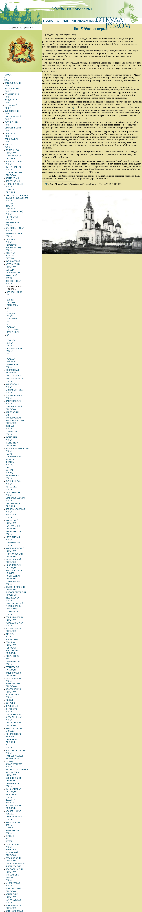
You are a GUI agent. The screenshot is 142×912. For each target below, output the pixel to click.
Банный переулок (15, 645)
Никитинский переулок (19, 322)
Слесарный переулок (17, 746)
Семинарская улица (17, 313)
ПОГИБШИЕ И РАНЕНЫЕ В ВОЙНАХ (21, 886)
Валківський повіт (15, 80)
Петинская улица (15, 151)
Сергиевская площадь (18, 380)
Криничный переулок (18, 699)
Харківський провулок (18, 823)
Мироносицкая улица (18, 134)
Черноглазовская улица (19, 295)
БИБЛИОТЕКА (10, 877)
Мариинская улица (16, 800)
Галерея (8, 865)
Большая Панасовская (18, 181)
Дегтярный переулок (17, 669)
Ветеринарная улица (17, 122)
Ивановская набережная (19, 681)
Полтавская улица (16, 612)
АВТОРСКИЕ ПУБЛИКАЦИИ (17, 868)
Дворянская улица (16, 444)
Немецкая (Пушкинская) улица (19, 168)
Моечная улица (14, 594)
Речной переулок (15, 621)
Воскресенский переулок (20, 826)
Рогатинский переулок (18, 734)
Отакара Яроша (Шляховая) (20, 362)
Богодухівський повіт (17, 77)
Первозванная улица (17, 719)
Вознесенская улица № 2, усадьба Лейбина (20, 214)
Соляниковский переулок (20, 353)
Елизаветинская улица (18, 233)
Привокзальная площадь (20, 809)
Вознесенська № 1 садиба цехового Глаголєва (21, 194)
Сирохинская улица (17, 788)
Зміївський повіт (14, 86)
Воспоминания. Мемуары (18, 871)
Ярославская (13, 131)
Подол (9, 397)
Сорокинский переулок (19, 441)
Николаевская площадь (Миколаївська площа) (19, 326)
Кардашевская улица (17, 568)
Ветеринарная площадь (19, 660)
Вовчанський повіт (15, 83)
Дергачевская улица (17, 672)
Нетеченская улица (16, 310)
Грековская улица (15, 218)
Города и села (11, 74)
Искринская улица (16, 298)
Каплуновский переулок (19, 242)
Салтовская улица (16, 630)
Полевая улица (14, 609)
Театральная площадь (18, 292)
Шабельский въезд (16, 770)
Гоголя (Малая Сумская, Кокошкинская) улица (18, 147)
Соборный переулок (17, 749)
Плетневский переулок (19, 330)
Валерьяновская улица (18, 521)
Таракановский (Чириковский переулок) (19, 346)
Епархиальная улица (17, 236)
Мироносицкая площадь (20, 705)
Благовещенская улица (18, 157)
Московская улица (16, 154)
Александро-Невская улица (21, 494)
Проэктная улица (15, 731)
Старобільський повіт (17, 101)
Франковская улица (17, 342)
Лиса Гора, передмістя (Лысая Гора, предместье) (22, 816)
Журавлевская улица (17, 556)
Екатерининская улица (19, 227)
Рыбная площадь (15, 737)
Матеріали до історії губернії (21, 841)
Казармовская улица (17, 565)
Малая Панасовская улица (20, 588)
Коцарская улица (15, 257)
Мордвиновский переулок (20, 316)
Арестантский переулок (19, 500)
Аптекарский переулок (18, 178)
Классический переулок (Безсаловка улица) (19, 393)
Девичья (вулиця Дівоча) (19, 172)
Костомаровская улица (19, 696)
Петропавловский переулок (21, 728)
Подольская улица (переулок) (16, 475)
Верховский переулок (18, 835)
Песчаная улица (14, 726)
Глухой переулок (15, 541)
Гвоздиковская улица (18, 533)
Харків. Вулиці (12, 110)
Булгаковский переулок (19, 518)
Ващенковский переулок (19, 383)
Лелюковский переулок (19, 580)
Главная (48, 20)
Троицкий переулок (17, 365)
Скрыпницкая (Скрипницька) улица (22, 410)
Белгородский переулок (19, 651)
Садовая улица (14, 740)
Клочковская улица (17, 377)
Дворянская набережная (19, 221)
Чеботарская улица (16, 468)
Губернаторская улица (18, 462)
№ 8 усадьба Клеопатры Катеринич (20, 205)
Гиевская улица (14, 538)
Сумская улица (14, 163)
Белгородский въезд (17, 654)
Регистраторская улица (19, 624)
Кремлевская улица (16, 577)
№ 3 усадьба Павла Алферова (17, 200)
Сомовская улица (15, 636)
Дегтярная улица (15, 550)
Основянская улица (17, 603)
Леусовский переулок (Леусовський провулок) (19, 584)
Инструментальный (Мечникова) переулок (18, 437)
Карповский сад (15, 245)
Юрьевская (12, 403)
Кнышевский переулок (18, 832)
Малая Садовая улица (18, 591)
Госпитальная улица (17, 547)
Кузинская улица (15, 838)
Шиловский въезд (16, 776)
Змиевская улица (15, 406)
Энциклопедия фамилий (18, 856)
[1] (74, 107)
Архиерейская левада (18, 459)
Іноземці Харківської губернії (20, 883)
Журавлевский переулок (19, 678)
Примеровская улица (17, 615)
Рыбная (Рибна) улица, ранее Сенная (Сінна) (21, 273)
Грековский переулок (18, 545)
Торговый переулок (16, 755)
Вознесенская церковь (19, 190)
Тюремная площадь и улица (22, 424)
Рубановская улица (16, 627)
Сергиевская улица (16, 351)
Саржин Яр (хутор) (15, 471)
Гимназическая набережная (21, 430)
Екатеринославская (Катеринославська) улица (20, 141)
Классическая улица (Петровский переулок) (18, 387)
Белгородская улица (17, 506)
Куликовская (13, 175)
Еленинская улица (16, 553)
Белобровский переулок (19, 657)
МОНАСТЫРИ (10, 847)
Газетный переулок (16, 663)
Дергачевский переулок (19, 675)
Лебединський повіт (16, 95)
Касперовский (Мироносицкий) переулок (21, 249)
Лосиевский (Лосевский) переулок (19, 804)
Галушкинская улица (17, 280)
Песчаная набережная (18, 722)
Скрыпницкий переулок (19, 415)
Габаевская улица (15, 530)
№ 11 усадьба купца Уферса (22, 209)
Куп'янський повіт (15, 92)
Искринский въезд (16, 374)
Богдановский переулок (19, 509)
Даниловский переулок (19, 666)
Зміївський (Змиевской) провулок (19, 561)
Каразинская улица (16, 690)
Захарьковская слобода (19, 418)
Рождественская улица (19, 356)
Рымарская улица (15, 283)
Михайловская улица (18, 797)
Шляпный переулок (16, 782)
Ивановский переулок (18, 687)
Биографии (10, 874)
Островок (11, 400)
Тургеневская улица (17, 758)
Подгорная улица (15, 606)
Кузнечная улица (15, 259)
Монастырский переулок (20, 708)
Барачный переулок (17, 648)
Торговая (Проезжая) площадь (17, 370)
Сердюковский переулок (19, 482)
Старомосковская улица (19, 289)
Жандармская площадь (19, 447)
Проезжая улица (15, 618)
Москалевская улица (17, 307)
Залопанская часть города (21, 465)
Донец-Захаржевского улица (22, 433)
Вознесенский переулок (19, 359)
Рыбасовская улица (16, 277)
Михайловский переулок (20, 319)
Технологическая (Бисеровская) (15, 486)
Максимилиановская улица (21, 265)
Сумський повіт (13, 104)
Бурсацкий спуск (15, 184)
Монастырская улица (18, 600)
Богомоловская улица (18, 512)
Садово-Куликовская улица (21, 743)
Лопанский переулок (17, 479)
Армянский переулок (17, 503)
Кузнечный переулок (17, 262)
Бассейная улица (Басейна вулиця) (20, 451)
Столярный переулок (17, 639)
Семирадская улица (17, 633)
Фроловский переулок (18, 761)
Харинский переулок (17, 301)
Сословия (9, 850)
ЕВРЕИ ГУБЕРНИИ (12, 853)
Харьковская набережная (20, 764)
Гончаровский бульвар (18, 421)
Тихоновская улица (17, 791)
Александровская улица (19, 427)
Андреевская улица (16, 497)
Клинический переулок (19, 693)
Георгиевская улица (17, 536)
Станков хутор (14, 829)
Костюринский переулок (20, 491)
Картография (11, 862)
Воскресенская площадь (19, 527)
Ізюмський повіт (14, 89)
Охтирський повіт (15, 98)
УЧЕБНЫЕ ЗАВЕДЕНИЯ (15, 880)
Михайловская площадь (19, 116)
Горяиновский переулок (19, 125)
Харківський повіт (15, 107)
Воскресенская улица (18, 524)
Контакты (62, 20)
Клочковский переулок (19, 812)
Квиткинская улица (17, 574)
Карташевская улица (17, 571)
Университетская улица (19, 160)
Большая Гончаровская (18, 820)
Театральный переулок (19, 304)
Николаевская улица (17, 286)
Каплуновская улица (17, 239)
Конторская (12, 128)
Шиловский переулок (18, 773)
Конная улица (13, 253)
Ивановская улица (16, 684)
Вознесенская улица (17, 187)
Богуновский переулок (18, 515)
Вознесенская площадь (19, 456)
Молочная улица (15, 598)
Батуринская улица (16, 642)
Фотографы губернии (15, 859)
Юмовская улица (15, 785)
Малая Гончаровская (17, 268)
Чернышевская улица (17, 119)
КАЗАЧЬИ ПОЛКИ (12, 844)
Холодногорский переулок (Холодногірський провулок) (22, 338)
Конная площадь (15, 137)
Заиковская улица (16, 230)
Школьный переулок (17, 779)
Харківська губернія (21, 27)
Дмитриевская (14, 224)
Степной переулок (16, 794)
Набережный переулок (18, 711)
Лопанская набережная (19, 702)
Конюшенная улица (17, 333)
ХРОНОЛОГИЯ (10, 889)
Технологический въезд (19, 752)
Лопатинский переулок (19, 113)
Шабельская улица (16, 767)
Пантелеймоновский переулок (18, 715)
